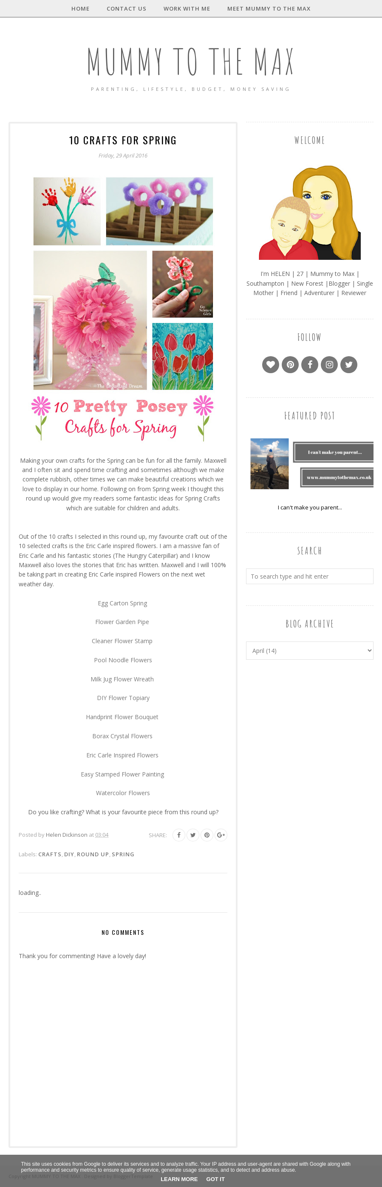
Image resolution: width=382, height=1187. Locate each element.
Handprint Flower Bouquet (122, 717)
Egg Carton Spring (123, 603)
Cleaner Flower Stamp (122, 641)
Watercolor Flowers (123, 793)
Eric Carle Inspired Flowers (122, 755)
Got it (216, 1179)
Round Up (93, 854)
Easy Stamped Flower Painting (122, 774)
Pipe (144, 622)
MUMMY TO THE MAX (191, 61)
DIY (69, 854)
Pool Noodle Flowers (123, 660)
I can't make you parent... (310, 507)
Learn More (179, 1179)
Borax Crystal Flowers (122, 736)
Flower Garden (115, 622)
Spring (123, 854)
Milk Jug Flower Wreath (122, 679)
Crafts (50, 854)
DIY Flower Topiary (123, 698)
